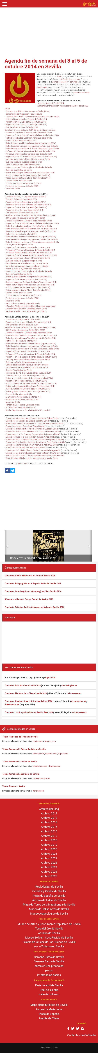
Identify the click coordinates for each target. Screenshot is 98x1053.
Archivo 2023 (49, 862)
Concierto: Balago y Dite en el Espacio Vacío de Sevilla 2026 (33, 583)
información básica (49, 975)
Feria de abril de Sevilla (49, 985)
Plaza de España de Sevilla (49, 895)
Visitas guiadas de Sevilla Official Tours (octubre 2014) (28, 178)
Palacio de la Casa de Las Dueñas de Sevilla (49, 942)
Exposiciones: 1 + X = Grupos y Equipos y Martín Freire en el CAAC (33, 434)
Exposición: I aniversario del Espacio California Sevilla (27, 421)
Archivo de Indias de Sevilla (49, 900)
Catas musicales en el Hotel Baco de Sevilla (23, 165)
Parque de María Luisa (49, 1009)
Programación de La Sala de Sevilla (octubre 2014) (26, 122)
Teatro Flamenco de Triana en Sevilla (20, 736)
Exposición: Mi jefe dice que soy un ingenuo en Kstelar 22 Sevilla (32, 445)
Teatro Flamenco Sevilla (13, 786)
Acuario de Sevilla (13, 189)
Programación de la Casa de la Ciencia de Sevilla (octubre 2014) (31, 157)
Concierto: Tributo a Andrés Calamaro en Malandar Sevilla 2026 (34, 607)
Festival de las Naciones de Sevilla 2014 (22, 186)
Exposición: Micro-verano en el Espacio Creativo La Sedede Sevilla (32, 418)
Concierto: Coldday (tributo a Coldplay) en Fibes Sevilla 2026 (33, 591)
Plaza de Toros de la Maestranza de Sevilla (49, 904)
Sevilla (59, 77)
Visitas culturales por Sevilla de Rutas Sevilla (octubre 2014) (30, 173)
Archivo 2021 (49, 853)
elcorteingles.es (40, 766)
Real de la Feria (49, 989)
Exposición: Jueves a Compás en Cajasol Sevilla (25, 426)
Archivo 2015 (49, 826)
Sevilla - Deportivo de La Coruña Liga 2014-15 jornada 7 (28, 410)
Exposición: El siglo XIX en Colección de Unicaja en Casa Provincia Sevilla (35, 442)
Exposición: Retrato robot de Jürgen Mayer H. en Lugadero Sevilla (32, 429)
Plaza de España (49, 1013)
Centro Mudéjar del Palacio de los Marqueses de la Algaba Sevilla (32, 458)
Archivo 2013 (49, 817)
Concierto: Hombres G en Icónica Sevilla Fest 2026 (28, 701)
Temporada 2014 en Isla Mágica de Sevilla (23, 303)
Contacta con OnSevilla (81, 1035)
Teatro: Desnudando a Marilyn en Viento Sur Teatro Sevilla (29, 138)
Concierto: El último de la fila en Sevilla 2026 (26, 693)
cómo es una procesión (49, 966)
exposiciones (42, 87)
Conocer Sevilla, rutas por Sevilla (19, 181)
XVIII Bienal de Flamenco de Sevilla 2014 (22, 127)
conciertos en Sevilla (81, 93)
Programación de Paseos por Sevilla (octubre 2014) (26, 279)
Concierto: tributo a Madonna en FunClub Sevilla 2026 (30, 575)
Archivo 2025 (49, 871)
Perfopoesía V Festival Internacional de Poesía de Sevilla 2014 (30, 151)
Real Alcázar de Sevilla (49, 886)
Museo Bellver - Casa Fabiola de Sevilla (49, 937)
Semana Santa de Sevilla (49, 957)
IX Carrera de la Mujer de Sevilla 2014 (20, 407)
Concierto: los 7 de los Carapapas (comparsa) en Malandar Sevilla (32, 117)
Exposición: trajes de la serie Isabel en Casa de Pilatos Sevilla (30, 437)
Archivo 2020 (49, 849)
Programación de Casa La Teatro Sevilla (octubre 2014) (28, 247)
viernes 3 (55, 82)
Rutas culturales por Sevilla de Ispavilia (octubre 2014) (28, 175)
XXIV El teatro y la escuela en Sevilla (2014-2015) (25, 218)
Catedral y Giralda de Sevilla (49, 891)
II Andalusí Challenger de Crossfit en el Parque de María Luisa (30, 306)
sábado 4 (64, 82)
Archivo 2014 (49, 822)
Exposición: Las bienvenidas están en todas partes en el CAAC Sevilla (34, 453)
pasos (49, 970)
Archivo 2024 (49, 867)
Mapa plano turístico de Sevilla (49, 1004)
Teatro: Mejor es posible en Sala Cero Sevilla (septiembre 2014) (31, 143)
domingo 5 (74, 82)
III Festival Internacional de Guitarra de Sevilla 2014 (26, 119)
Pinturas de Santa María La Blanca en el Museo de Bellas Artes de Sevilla (35, 456)
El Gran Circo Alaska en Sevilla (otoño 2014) (23, 183)
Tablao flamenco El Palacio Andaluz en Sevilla (24, 749)
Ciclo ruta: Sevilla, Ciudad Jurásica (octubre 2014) (26, 376)
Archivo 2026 (49, 876)
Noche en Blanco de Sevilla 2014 (51, 103)
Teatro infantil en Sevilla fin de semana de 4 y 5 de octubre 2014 (31, 229)
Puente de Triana (49, 1018)
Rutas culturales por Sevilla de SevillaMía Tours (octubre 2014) (31, 282)
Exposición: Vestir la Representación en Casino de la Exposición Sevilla (34, 440)
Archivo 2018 (49, 840)
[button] (6, 546)
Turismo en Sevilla (52, 946)
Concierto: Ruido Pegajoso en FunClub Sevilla (24, 114)
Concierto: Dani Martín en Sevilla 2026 (33, 558)
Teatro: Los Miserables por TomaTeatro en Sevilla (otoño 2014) (31, 231)
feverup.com (50, 741)
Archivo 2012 (49, 813)
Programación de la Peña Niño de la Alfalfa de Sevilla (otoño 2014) (32, 135)
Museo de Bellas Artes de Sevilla (49, 909)
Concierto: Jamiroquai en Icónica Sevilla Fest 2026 (29, 712)
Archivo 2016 (49, 831)
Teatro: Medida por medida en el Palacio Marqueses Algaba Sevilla (32, 149)
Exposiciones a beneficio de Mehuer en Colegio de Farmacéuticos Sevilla (34, 423)
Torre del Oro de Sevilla (49, 928)
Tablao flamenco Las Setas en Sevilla (19, 761)
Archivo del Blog (49, 809)
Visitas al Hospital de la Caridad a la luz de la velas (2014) (29, 378)
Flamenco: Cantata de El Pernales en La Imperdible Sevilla (29, 133)
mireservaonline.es (41, 778)
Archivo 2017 (49, 835)
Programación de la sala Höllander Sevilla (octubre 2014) (28, 205)
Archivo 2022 (49, 858)
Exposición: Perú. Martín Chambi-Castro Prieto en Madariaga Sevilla (33, 450)
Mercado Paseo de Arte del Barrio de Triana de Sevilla (27, 263)
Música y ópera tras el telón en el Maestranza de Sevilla (28, 159)
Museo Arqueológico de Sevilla (49, 913)
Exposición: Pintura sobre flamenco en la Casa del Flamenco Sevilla (33, 432)
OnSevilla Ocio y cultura (70, 79)
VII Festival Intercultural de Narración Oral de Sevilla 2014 (29, 154)
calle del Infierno (49, 994)
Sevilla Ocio (22, 463)
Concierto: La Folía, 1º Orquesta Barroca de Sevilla (26, 197)
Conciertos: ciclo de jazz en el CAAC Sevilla (23, 319)
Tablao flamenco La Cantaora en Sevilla (20, 774)
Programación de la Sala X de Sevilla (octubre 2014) (26, 124)
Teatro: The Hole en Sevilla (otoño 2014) (21, 141)
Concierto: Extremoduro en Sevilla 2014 (21, 199)
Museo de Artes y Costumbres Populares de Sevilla (49, 924)
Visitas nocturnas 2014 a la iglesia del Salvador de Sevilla (29, 167)
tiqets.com (38, 741)
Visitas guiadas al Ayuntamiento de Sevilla (23, 269)
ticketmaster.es (74, 693)
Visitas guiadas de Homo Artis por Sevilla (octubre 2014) (29, 277)
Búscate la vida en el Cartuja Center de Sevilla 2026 (29, 599)
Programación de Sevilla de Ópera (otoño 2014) (24, 210)
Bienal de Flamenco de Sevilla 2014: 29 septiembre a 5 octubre (30, 130)
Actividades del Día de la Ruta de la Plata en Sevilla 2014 (28, 373)
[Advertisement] (49, 31)
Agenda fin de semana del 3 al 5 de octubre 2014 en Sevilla (46, 64)
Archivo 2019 (49, 844)
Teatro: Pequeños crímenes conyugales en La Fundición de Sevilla (32, 146)
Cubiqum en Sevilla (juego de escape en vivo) (24, 162)
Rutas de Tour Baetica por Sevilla (19, 170)
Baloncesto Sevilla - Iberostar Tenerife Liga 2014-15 (26, 311)
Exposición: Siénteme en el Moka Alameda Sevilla (25, 447)
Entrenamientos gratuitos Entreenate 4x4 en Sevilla (26, 309)
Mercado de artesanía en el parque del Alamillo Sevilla (27, 266)
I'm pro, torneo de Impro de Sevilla (19, 245)
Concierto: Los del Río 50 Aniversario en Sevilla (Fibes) (27, 111)
